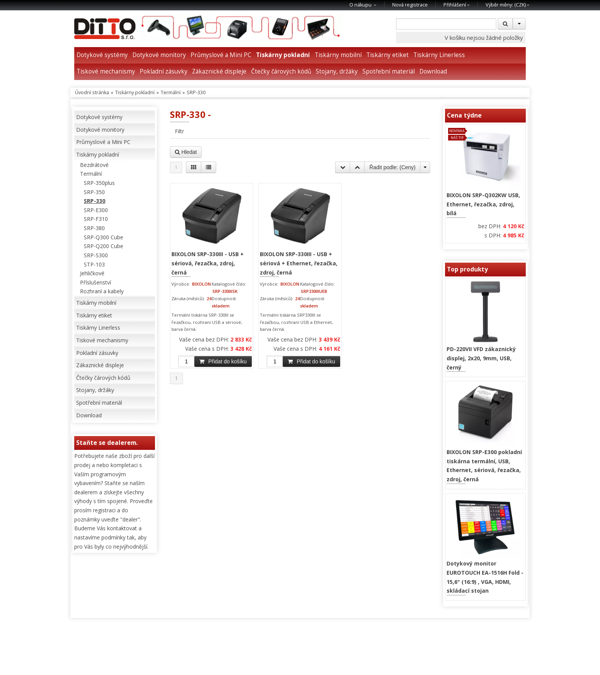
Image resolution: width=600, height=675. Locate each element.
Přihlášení (456, 5)
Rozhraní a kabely (102, 291)
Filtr (179, 131)
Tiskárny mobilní (338, 55)
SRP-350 (94, 192)
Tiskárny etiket (387, 55)
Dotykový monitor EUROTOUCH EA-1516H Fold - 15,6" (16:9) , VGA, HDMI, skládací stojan (485, 577)
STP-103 (94, 264)
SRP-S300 (96, 255)
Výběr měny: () (508, 5)
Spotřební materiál (388, 71)
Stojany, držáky (337, 71)
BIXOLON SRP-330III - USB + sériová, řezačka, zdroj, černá (207, 263)
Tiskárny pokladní (283, 55)
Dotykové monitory (159, 55)
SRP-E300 (96, 210)
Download (433, 71)
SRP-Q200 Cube (103, 246)
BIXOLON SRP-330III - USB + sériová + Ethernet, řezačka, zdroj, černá (299, 263)
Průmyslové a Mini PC (221, 55)
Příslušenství (95, 282)
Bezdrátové (94, 164)
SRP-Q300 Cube (103, 237)
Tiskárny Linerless (439, 55)
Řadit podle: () (392, 167)
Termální (171, 92)
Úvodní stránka (92, 92)
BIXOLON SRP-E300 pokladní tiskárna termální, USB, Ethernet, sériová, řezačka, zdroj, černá (484, 465)
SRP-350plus (99, 182)
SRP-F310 (96, 218)
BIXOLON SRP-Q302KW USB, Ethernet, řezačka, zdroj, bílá (483, 204)
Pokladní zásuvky (164, 71)
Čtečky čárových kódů (281, 71)
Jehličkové (92, 273)
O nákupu (363, 5)
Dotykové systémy (102, 55)
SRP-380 (94, 228)
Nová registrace (410, 5)
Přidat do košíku (222, 361)
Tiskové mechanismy (106, 71)
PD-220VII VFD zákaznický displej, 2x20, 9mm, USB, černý (481, 358)
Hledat (186, 152)
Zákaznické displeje (219, 71)
